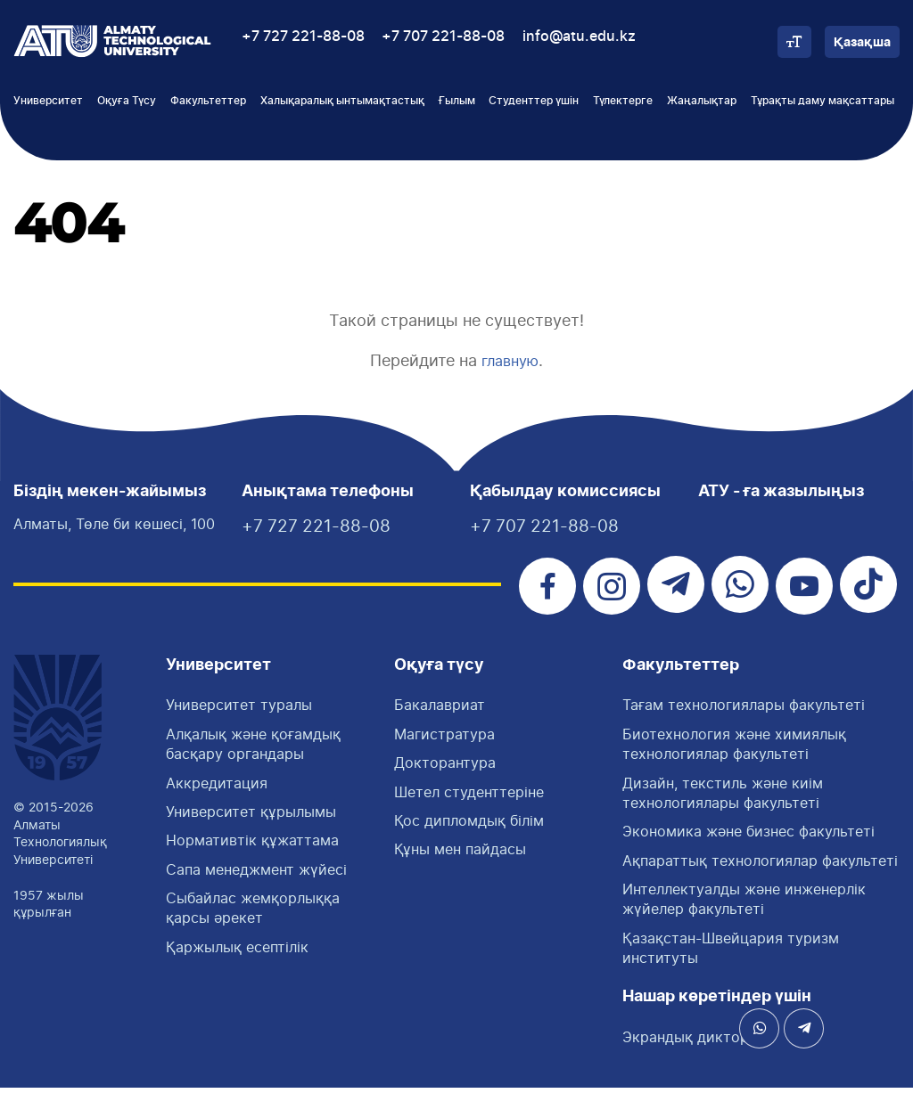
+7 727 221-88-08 (303, 36)
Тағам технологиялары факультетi (743, 711)
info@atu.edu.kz (579, 36)
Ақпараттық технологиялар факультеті (760, 866)
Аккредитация (216, 788)
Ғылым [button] (457, 100)
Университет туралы (239, 711)
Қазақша (862, 43)
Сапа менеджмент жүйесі (256, 875)
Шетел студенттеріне (469, 797)
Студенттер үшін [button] (534, 100)
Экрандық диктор (685, 1042)
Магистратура (444, 739)
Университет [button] (48, 100)
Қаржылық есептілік (237, 952)
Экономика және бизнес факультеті (748, 837)
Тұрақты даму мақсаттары (822, 100)
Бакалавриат (439, 711)
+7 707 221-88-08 (443, 36)
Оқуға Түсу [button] (126, 100)
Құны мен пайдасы (460, 855)
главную (510, 360)
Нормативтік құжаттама (252, 846)
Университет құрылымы (251, 817)
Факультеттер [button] (208, 100)
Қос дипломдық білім (469, 826)
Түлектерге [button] (623, 100)
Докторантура (445, 769)
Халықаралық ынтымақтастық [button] (342, 100)
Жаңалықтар (701, 100)
